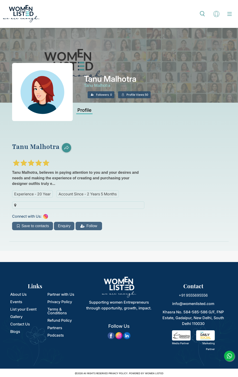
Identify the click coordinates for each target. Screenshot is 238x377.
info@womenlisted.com (193, 303)
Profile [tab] (84, 110)
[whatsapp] (229, 356)
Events (16, 301)
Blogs (15, 331)
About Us (18, 294)
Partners (54, 327)
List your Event (23, 309)
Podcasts (55, 335)
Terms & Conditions (57, 311)
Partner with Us (60, 294)
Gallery (16, 316)
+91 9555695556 (193, 295)
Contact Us (20, 324)
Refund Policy (59, 320)
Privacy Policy (59, 301)
